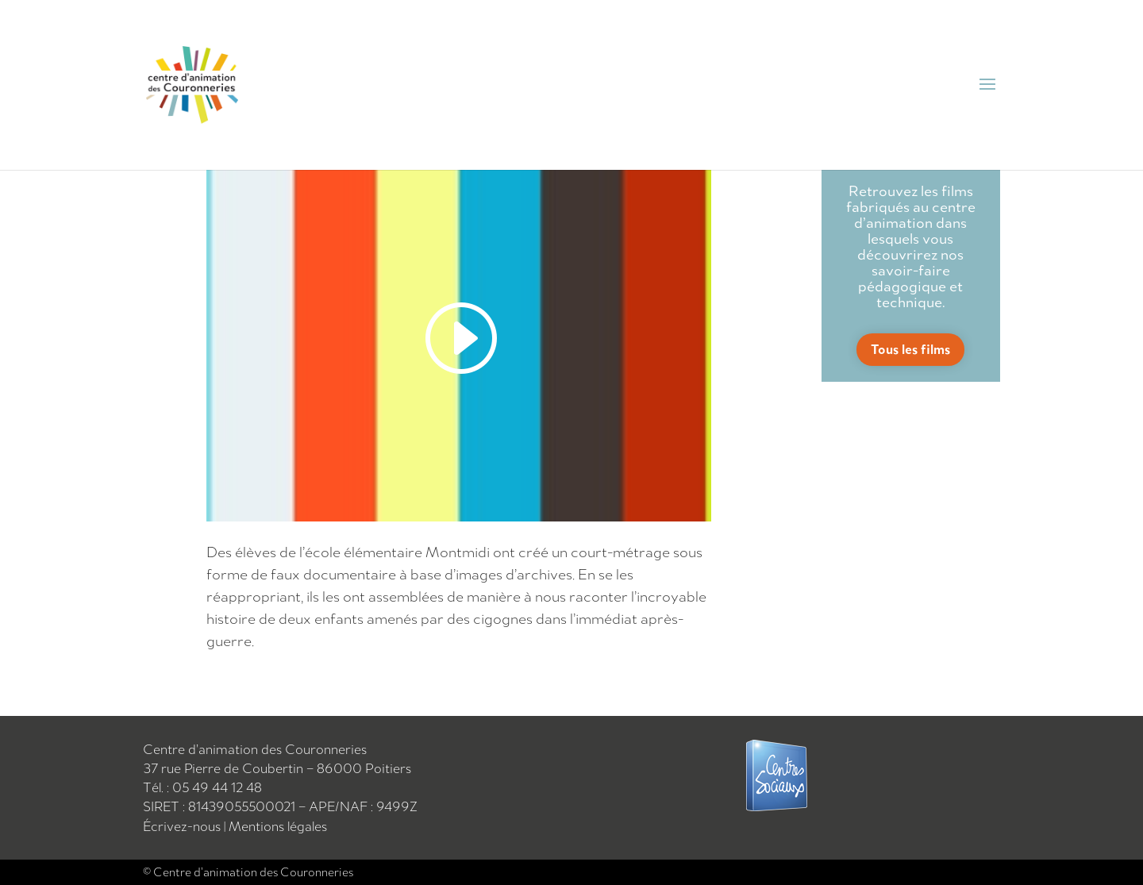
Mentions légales (278, 826)
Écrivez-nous (183, 826)
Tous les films (910, 349)
